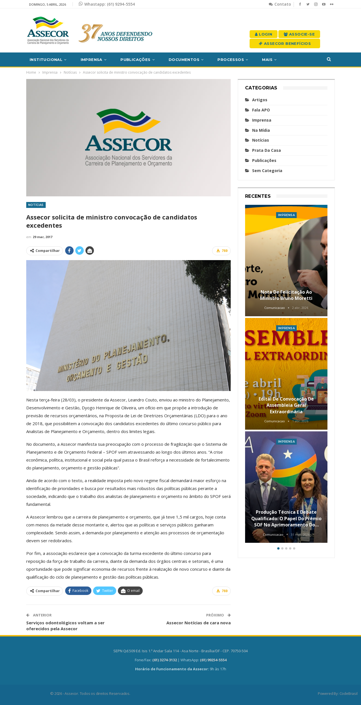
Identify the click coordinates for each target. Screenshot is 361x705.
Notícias (36, 205)
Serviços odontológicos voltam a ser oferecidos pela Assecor (65, 625)
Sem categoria (267, 170)
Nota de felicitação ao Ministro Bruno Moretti (286, 295)
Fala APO (261, 110)
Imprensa (91, 59)
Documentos (184, 59)
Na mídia (261, 130)
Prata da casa (266, 150)
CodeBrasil (349, 693)
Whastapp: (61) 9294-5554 (107, 4)
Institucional (46, 59)
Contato (280, 4)
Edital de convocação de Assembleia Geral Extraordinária (286, 405)
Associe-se (299, 34)
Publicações (135, 59)
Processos (230, 59)
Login (263, 34)
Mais (267, 59)
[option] (286, 375)
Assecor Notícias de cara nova (198, 622)
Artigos (259, 99)
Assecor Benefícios (285, 43)
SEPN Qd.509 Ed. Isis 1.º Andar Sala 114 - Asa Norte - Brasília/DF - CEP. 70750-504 (180, 650)
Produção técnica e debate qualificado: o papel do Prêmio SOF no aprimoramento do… (286, 518)
